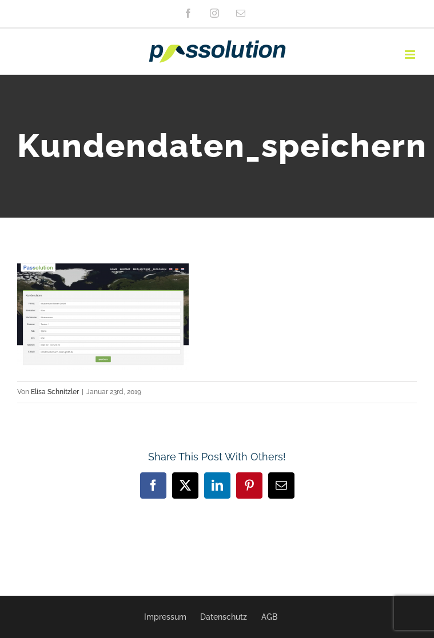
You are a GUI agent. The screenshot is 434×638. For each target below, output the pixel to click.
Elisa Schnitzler (55, 392)
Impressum (165, 616)
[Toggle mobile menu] (411, 55)
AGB (269, 616)
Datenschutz (223, 616)
